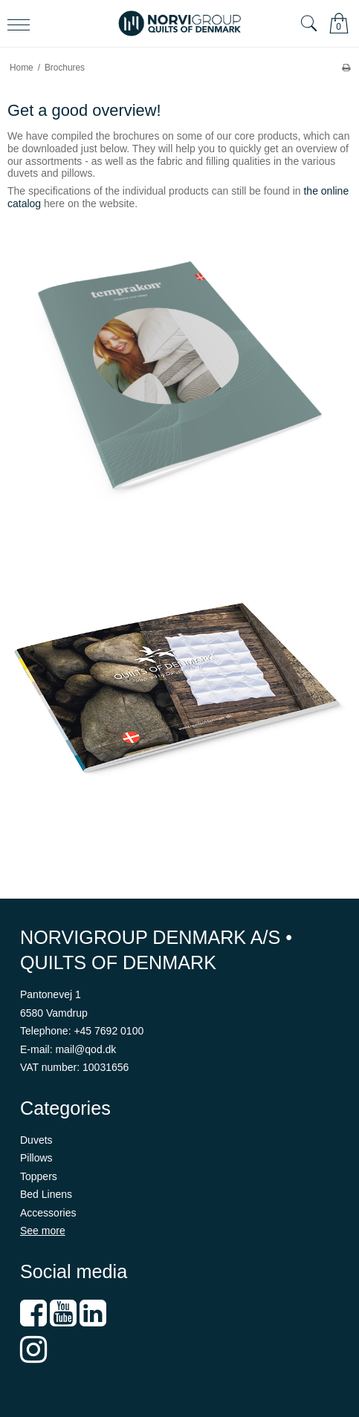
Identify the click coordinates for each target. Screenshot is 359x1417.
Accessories (48, 1213)
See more (42, 1231)
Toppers (38, 1176)
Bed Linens (46, 1194)
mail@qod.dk (85, 1049)
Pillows (36, 1158)
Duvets (36, 1140)
